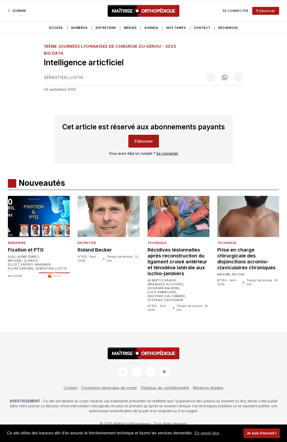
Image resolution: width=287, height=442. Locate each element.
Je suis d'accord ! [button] (262, 433)
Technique (157, 243)
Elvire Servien (21, 269)
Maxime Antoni (231, 274)
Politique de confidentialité (165, 388)
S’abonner (265, 11)
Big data (54, 53)
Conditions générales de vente (109, 388)
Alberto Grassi (162, 280)
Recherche (228, 28)
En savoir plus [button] (207, 433)
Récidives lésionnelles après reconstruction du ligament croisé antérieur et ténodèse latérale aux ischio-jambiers (177, 261)
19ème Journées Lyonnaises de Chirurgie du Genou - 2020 (110, 46)
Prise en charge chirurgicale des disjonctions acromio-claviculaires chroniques (246, 259)
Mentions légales (208, 388)
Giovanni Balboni (163, 288)
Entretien (87, 243)
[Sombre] (17, 10)
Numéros (79, 28)
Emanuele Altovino (166, 284)
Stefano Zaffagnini (166, 300)
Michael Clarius (23, 261)
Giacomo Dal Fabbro (167, 296)
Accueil (56, 28)
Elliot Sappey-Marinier (29, 265)
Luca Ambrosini (162, 292)
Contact (202, 28)
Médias (130, 28)
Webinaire (17, 243)
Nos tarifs (176, 28)
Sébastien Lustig (63, 77)
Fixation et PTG (26, 250)
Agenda (151, 28)
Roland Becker (95, 250)
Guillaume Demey (23, 257)
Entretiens (106, 28)
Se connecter (235, 11)
